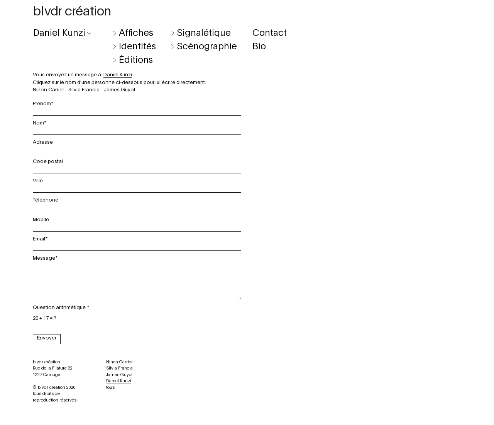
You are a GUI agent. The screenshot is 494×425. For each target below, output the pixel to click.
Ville (38, 180)
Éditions (136, 60)
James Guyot (119, 89)
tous (110, 387)
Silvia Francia (84, 89)
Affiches (136, 33)
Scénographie (207, 46)
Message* (45, 258)
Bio (259, 46)
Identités (137, 46)
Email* (40, 239)
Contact (269, 33)
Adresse (43, 142)
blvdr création (72, 11)
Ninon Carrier (48, 89)
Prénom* (43, 103)
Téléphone (45, 200)
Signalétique (204, 33)
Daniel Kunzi (118, 381)
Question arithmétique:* (61, 307)
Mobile (41, 219)
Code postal (48, 161)
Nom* (40, 123)
